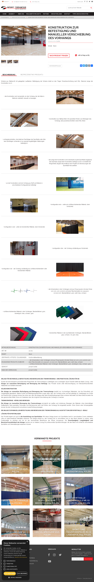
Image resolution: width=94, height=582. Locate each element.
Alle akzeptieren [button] (9, 573)
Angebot (12, 14)
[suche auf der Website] (78, 7)
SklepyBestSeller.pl (87, 578)
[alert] (15, 560)
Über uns (21, 14)
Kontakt (67, 14)
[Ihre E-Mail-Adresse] (78, 559)
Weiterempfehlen (55, 66)
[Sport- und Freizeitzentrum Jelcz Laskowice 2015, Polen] (78, 523)
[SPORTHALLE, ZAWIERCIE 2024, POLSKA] (15, 491)
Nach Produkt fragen (59, 55)
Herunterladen (56, 14)
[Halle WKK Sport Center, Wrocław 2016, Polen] (47, 523)
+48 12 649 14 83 (35, 1)
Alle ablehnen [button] (22, 573)
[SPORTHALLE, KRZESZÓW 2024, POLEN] (78, 459)
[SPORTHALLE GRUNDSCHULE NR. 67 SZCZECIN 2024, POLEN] (78, 491)
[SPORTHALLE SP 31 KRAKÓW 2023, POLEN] (15, 523)
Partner (46, 14)
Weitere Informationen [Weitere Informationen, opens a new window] (21, 557)
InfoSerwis (79, 578)
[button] (9, 75)
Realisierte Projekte (33, 14)
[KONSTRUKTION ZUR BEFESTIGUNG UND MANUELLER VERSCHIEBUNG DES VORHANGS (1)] (23, 41)
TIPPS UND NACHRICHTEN (80, 14)
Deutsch (5, 1)
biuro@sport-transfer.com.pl (20, 1)
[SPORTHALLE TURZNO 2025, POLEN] (47, 459)
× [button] (27, 541)
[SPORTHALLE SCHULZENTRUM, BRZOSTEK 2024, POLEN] (47, 491)
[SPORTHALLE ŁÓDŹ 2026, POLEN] (15, 459)
